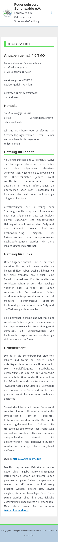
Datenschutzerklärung (16, 510)
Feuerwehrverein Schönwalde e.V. (27, 6)
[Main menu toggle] (51, 12)
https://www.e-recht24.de (27, 459)
